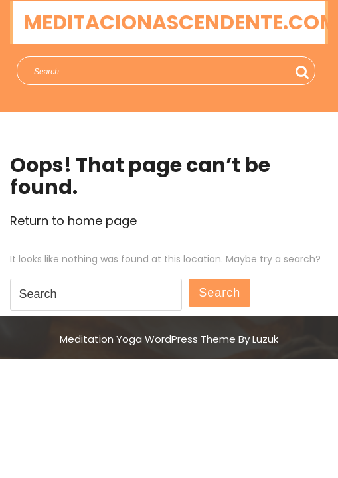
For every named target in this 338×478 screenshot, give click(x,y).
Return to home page (73, 220)
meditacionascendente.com (180, 23)
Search (303, 72)
